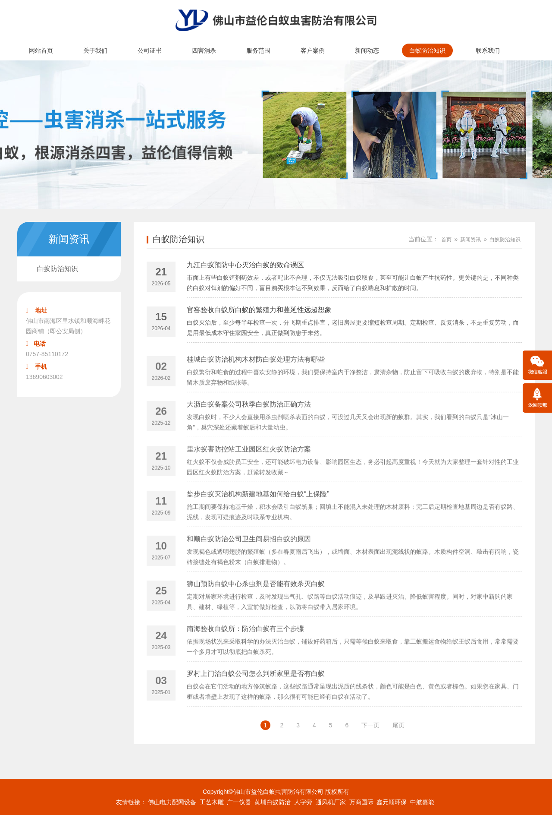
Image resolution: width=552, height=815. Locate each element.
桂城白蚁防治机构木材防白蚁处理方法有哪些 (256, 379)
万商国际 (361, 802)
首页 (446, 240)
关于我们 (95, 50)
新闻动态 (367, 50)
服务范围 (258, 50)
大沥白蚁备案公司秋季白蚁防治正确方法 (249, 424)
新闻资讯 (470, 240)
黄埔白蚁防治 (272, 802)
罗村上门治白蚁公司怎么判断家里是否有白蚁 (256, 694)
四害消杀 (204, 50)
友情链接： (131, 802)
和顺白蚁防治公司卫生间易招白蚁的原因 (249, 559)
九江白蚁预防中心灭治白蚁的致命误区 (245, 266)
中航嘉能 (422, 802)
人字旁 (303, 802)
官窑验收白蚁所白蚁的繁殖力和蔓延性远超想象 (259, 311)
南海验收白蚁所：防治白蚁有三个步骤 (245, 649)
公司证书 (150, 50)
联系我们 (488, 50)
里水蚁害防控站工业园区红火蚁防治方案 (249, 469)
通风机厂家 (331, 802)
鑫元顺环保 (391, 802)
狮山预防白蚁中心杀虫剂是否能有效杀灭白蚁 (256, 604)
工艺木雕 (212, 802)
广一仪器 (239, 802)
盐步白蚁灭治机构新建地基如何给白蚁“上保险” (258, 514)
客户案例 (313, 50)
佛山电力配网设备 (172, 802)
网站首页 (41, 50)
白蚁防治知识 (427, 50)
